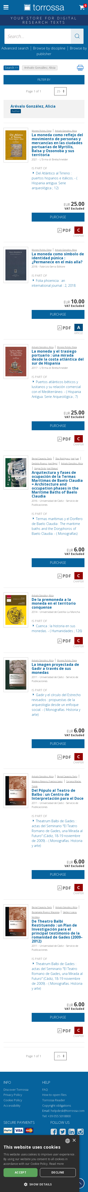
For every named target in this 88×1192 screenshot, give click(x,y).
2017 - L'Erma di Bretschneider (50, 368)
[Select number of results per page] (60, 91)
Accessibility (12, 1106)
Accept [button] (20, 1172)
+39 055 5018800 (59, 1116)
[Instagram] (80, 1132)
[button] (77, 36)
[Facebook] (54, 1132)
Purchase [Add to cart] (58, 217)
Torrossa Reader (53, 1100)
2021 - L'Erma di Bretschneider (50, 159)
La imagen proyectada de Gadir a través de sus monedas (55, 668)
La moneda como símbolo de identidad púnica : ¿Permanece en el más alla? (58, 258)
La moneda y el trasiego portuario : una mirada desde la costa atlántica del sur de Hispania (58, 357)
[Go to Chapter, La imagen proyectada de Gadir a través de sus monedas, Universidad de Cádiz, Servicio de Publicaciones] (15, 674)
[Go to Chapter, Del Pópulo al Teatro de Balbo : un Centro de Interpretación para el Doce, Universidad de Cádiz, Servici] (15, 790)
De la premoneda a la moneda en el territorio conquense (54, 603)
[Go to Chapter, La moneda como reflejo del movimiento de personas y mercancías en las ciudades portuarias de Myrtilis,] (15, 144)
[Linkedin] (72, 1132)
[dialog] (39, 1163)
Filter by (44, 80)
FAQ (45, 1090)
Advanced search (15, 48)
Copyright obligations (56, 1106)
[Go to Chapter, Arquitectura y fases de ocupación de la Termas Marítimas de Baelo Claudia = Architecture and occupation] (15, 472)
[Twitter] (63, 1132)
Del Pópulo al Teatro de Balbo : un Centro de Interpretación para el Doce (58, 794)
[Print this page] (80, 68)
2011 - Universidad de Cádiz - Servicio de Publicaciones (55, 679)
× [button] (74, 1140)
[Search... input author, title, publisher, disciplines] (44, 36)
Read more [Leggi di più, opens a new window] (56, 1164)
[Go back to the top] (79, 1183)
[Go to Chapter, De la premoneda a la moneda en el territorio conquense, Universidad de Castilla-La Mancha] (15, 609)
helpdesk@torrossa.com (67, 1111)
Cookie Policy (13, 1100)
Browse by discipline (49, 48)
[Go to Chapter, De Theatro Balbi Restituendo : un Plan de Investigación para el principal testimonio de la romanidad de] (15, 921)
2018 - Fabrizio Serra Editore (48, 266)
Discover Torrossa (16, 1090)
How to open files (54, 1095)
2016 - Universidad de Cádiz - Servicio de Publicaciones (55, 502)
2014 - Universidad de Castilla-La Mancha (56, 612)
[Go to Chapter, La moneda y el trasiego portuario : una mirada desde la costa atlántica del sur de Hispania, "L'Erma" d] (15, 361)
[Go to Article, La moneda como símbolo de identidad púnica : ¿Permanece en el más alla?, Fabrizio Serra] (15, 264)
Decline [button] (57, 1172)
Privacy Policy (13, 1095)
